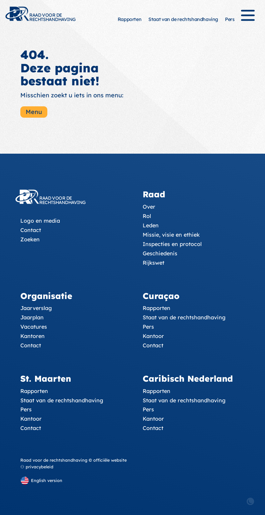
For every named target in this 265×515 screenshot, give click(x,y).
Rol (147, 216)
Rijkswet (153, 262)
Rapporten (129, 19)
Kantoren (32, 336)
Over (149, 206)
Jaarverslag (36, 308)
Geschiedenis (160, 253)
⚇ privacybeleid (36, 466)
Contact (30, 230)
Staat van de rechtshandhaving (183, 19)
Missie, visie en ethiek (171, 234)
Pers (229, 19)
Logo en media (40, 220)
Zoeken (30, 239)
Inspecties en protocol (172, 244)
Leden (151, 225)
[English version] (41, 480)
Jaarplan (32, 317)
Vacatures (33, 326)
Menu (34, 112)
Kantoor (153, 336)
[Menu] (248, 18)
